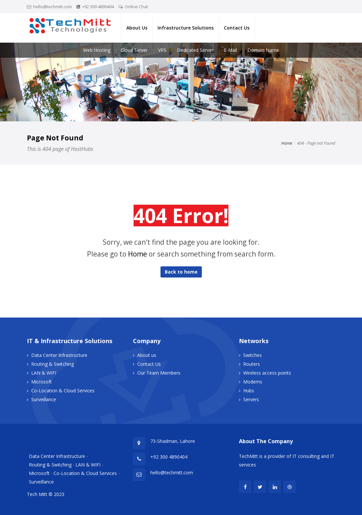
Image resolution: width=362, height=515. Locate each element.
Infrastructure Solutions (186, 28)
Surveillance (43, 399)
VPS (162, 50)
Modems (252, 382)
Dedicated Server (195, 50)
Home (286, 143)
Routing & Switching (52, 364)
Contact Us (236, 28)
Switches (252, 355)
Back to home (181, 272)
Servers (251, 399)
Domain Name (263, 50)
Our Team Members (159, 373)
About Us (136, 28)
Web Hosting (96, 50)
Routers (251, 364)
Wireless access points (267, 373)
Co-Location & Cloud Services (63, 390)
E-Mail (230, 50)
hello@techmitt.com (52, 7)
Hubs (248, 390)
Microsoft (41, 382)
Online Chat (136, 7)
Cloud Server (134, 50)
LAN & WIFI (43, 373)
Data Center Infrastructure (59, 355)
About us (146, 355)
